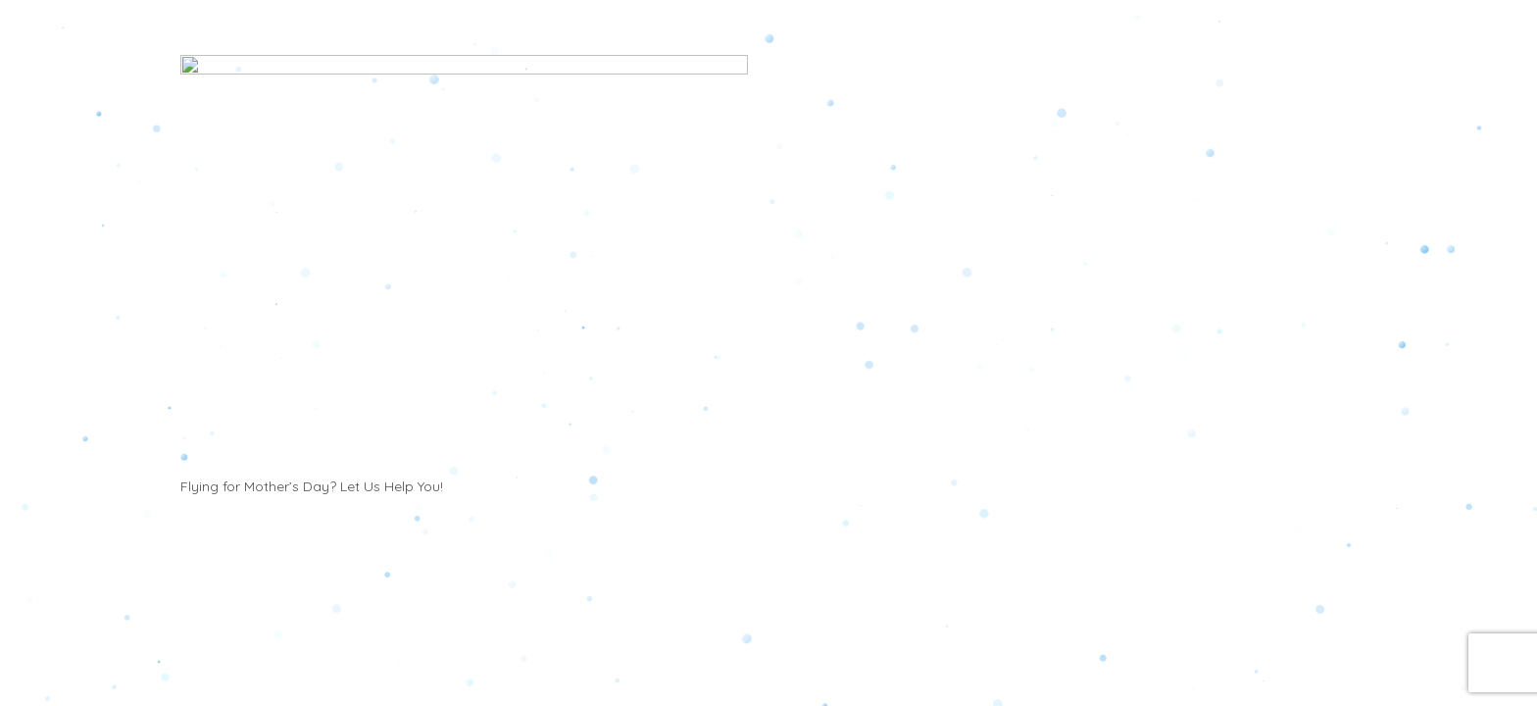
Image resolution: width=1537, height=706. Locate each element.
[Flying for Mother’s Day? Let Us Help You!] (464, 339)
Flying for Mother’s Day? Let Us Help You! (311, 640)
